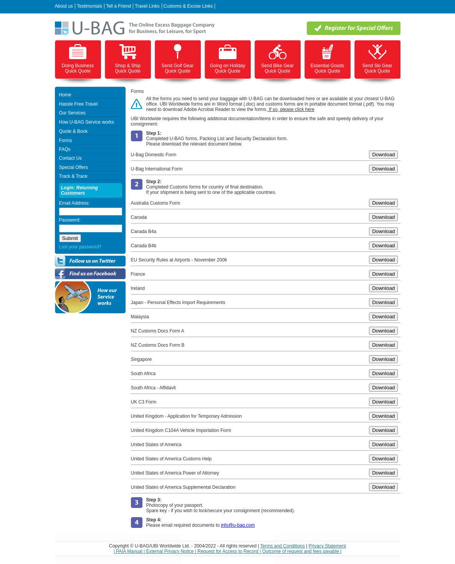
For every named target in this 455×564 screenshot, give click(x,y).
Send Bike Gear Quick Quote (277, 68)
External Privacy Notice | (171, 551)
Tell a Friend (118, 6)
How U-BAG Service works (86, 122)
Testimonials (89, 6)
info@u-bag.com (238, 525)
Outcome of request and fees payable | (302, 551)
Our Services (72, 113)
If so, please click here (291, 109)
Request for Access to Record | (229, 551)
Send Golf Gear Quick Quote (178, 68)
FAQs (65, 149)
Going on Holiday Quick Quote (227, 68)
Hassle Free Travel (78, 104)
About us (64, 6)
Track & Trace (73, 176)
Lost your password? (80, 247)
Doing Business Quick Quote (78, 68)
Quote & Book (73, 131)
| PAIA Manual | (130, 551)
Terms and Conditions (282, 546)
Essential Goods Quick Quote (327, 68)
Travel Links (147, 6)
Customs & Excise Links (188, 6)
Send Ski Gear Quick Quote (377, 68)
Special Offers (73, 167)
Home (65, 95)
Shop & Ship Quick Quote (128, 68)
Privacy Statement (327, 546)
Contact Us (70, 158)
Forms (65, 140)
